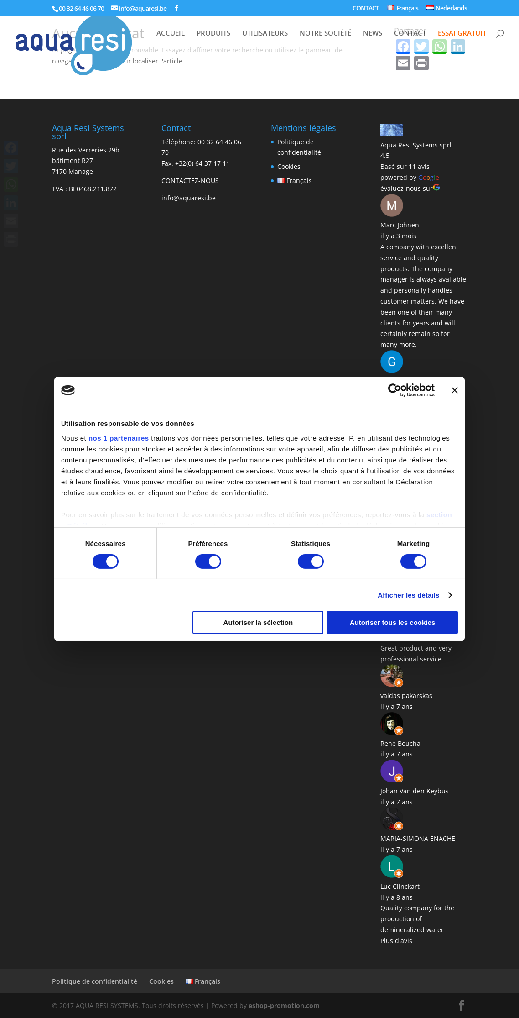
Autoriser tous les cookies (393, 622)
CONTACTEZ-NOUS (190, 180)
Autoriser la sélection (258, 622)
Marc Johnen (399, 224)
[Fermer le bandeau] (455, 390)
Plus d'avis (396, 940)
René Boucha (400, 743)
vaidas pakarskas (406, 695)
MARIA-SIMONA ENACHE (417, 838)
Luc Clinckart (400, 886)
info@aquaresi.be (188, 198)
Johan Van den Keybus (414, 791)
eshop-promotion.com (284, 1005)
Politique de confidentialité (94, 981)
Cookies (289, 166)
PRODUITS (213, 33)
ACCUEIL (170, 33)
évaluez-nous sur (410, 188)
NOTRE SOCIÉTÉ (325, 33)
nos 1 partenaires (118, 437)
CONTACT (366, 8)
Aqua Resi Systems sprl (416, 145)
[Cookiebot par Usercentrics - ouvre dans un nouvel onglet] (395, 390)
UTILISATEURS (265, 33)
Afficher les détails (408, 595)
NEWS (372, 33)
